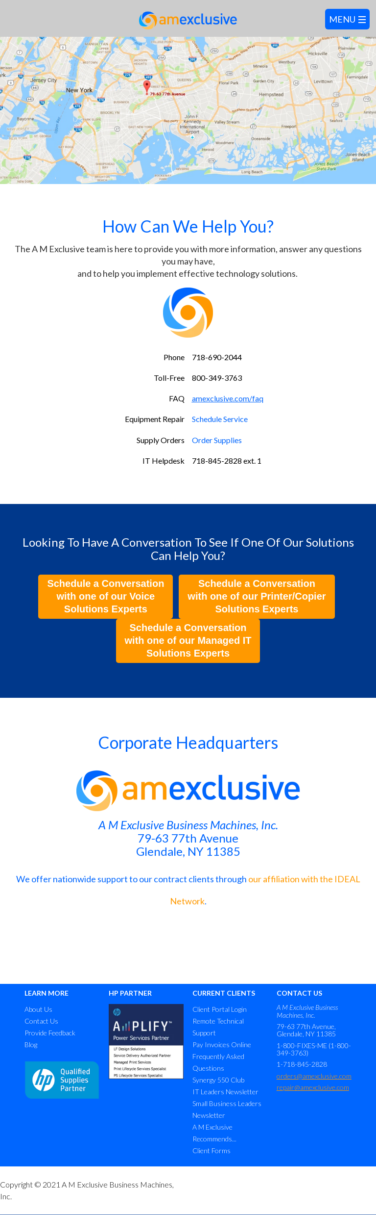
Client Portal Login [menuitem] (219, 1009)
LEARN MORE (46, 993)
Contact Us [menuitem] (41, 1021)
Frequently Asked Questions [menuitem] (218, 1062)
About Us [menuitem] (38, 1009)
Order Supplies (217, 440)
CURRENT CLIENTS (223, 993)
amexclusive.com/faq (227, 398)
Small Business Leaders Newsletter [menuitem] (226, 1109)
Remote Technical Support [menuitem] (218, 1027)
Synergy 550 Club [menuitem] (218, 1080)
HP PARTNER (130, 993)
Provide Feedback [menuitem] (49, 1033)
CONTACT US (299, 993)
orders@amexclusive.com (314, 1076)
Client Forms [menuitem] (211, 1150)
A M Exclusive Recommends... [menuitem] (214, 1133)
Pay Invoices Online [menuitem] (221, 1044)
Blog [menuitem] (30, 1044)
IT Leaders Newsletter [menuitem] (225, 1091)
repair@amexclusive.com (313, 1087)
